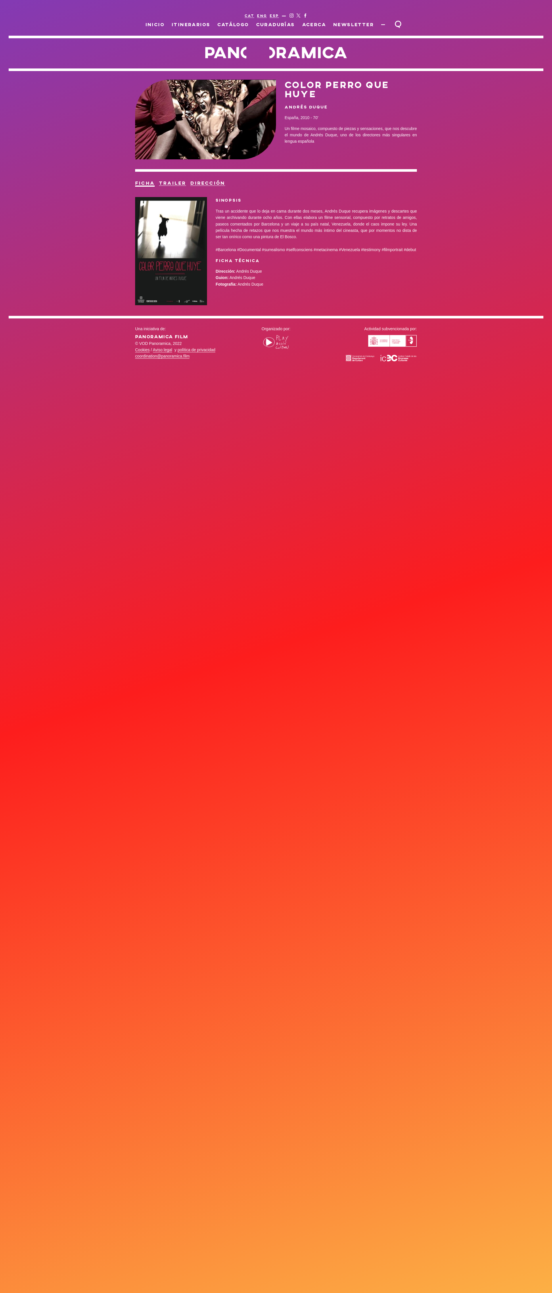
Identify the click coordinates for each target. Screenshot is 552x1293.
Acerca (314, 24)
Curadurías (275, 24)
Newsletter (353, 24)
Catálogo (234, 24)
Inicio (156, 24)
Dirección (211, 183)
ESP (274, 16)
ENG (262, 16)
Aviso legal (162, 350)
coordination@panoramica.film (162, 356)
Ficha (145, 183)
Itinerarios (191, 24)
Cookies (142, 350)
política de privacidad (197, 350)
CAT (249, 16)
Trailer (174, 183)
